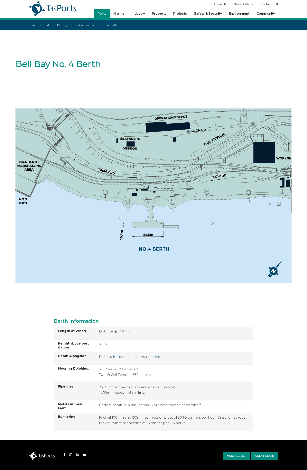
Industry (138, 13)
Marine (119, 13)
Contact (266, 4)
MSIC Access (236, 455)
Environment (239, 13)
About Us (220, 4)
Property (159, 13)
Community (265, 13)
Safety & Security (208, 13)
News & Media (244, 4)
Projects (180, 13)
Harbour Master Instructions (136, 356)
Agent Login (264, 455)
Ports (102, 13)
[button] (277, 4)
